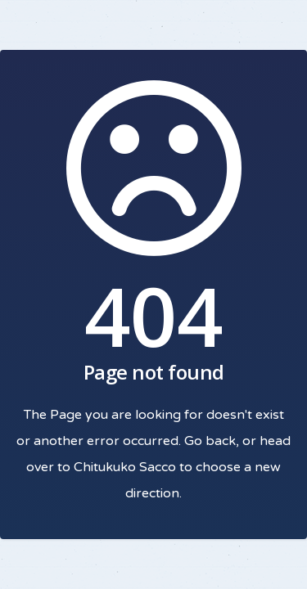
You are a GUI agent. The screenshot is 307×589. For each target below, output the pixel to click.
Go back (210, 441)
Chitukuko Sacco (125, 467)
